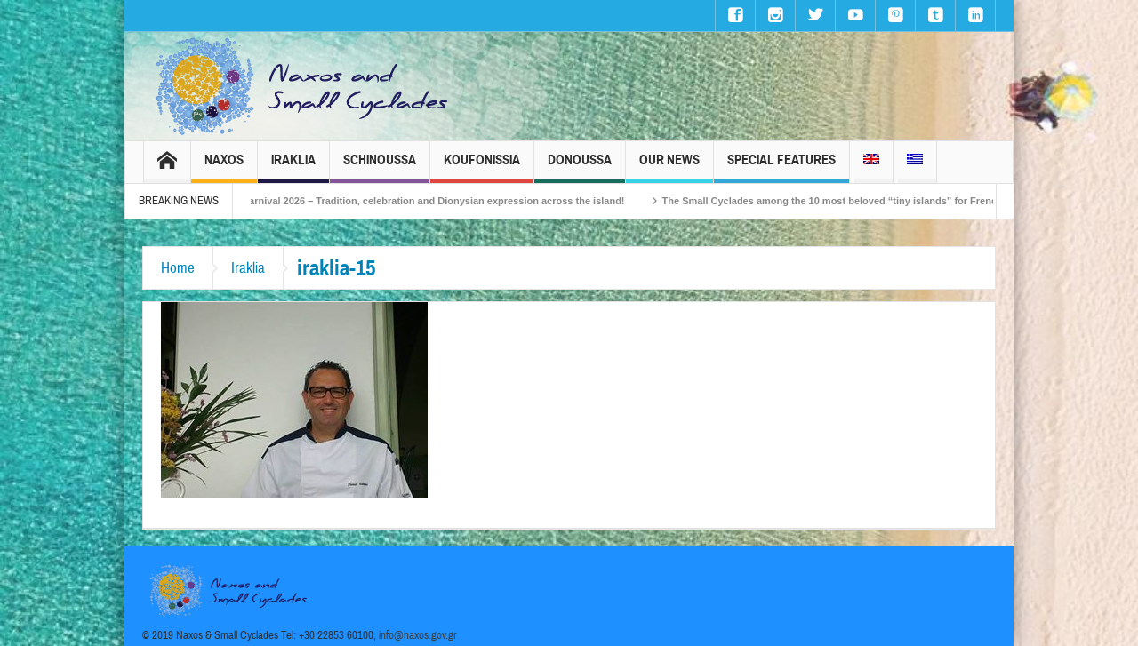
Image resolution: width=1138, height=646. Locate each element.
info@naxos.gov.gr (418, 635)
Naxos (224, 167)
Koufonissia (481, 167)
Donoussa (579, 167)
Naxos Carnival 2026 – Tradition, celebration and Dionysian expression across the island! (426, 200)
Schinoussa (379, 167)
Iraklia (293, 167)
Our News (669, 167)
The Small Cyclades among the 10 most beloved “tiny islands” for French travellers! (865, 200)
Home (178, 268)
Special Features (781, 167)
